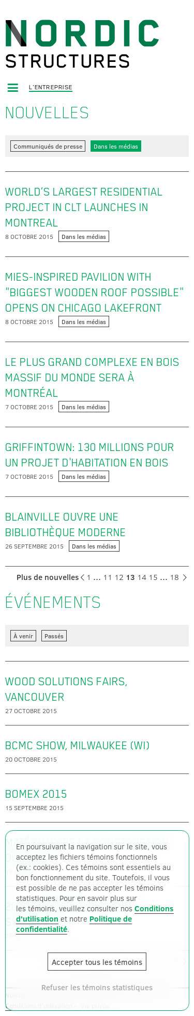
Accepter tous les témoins (97, 962)
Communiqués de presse (47, 146)
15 (153, 577)
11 (107, 577)
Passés (54, 636)
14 (141, 577)
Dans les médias (116, 146)
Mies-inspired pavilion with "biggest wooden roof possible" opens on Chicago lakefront (94, 292)
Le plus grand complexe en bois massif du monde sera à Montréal (92, 377)
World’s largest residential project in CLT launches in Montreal (84, 207)
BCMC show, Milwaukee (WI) (77, 745)
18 (174, 577)
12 (119, 577)
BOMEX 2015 (36, 794)
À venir (23, 636)
